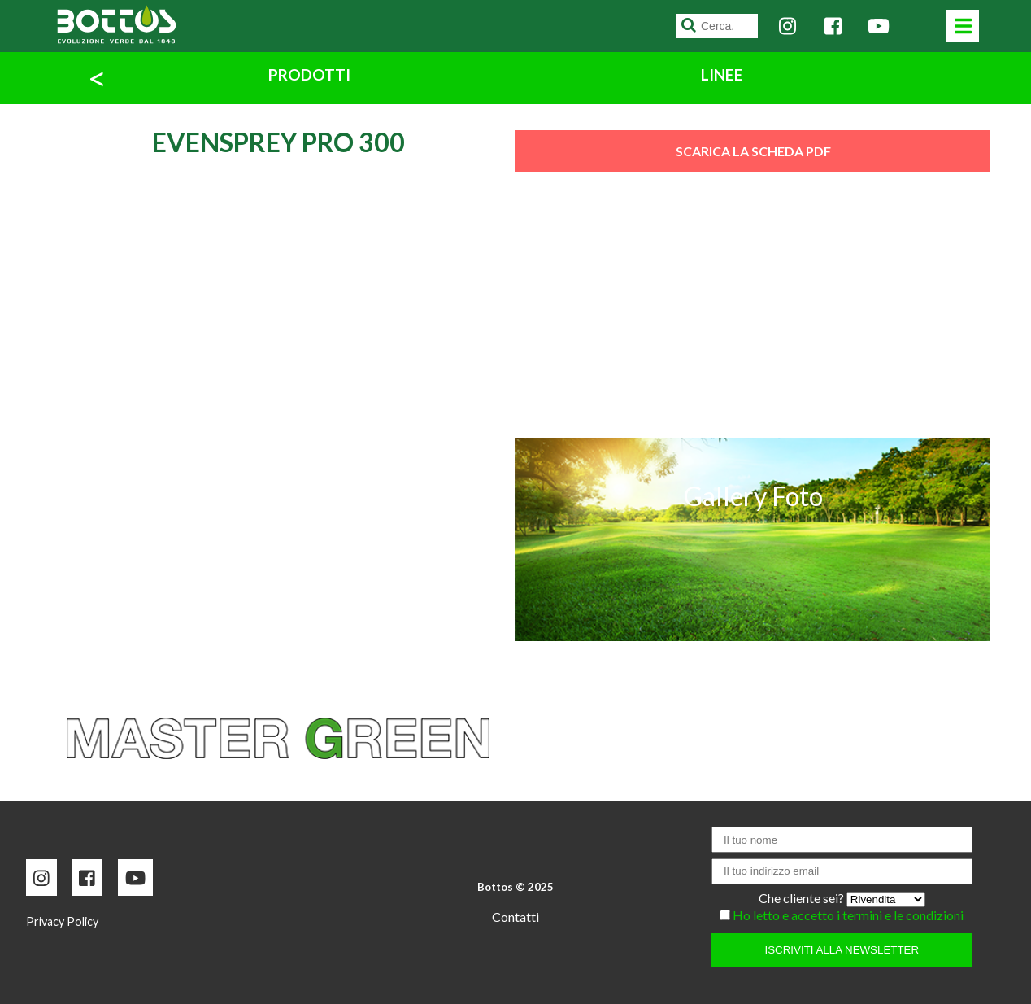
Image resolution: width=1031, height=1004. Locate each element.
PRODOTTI (309, 74)
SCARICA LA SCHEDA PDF (753, 151)
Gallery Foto (753, 496)
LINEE (722, 74)
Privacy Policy (62, 921)
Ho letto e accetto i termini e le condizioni (848, 915)
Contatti (515, 916)
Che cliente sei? (802, 898)
